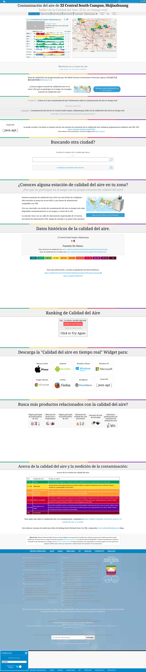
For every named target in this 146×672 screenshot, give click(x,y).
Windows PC (104, 367)
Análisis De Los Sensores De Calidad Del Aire (40, 606)
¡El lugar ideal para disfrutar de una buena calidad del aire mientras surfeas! (82, 627)
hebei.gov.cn (46, 80)
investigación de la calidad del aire (38, 596)
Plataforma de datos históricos (35, 625)
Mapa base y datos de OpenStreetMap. (77, 624)
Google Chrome (42, 384)
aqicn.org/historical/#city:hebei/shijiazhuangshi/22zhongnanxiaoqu (84, 249)
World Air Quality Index (71, 565)
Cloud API (104, 383)
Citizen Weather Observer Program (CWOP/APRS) (73, 645)
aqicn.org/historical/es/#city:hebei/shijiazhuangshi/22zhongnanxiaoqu (72, 273)
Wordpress (83, 384)
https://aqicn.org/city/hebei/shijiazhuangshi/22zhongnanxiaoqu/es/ (73, 114)
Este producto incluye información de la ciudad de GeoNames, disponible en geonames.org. (80, 600)
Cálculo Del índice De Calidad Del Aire (37, 616)
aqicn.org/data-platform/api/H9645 (81, 129)
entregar (90, 663)
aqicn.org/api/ (99, 131)
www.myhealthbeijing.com (109, 554)
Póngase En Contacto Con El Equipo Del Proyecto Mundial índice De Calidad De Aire (40, 589)
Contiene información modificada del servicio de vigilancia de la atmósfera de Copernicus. (80, 613)
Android (62, 367)
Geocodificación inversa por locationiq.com (79, 621)
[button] (81, 22)
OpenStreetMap (106, 51)
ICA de (42, 19)
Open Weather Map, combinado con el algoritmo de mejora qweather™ (81, 604)
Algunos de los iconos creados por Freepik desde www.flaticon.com (80, 617)
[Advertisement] (73, 293)
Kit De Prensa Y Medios (32, 592)
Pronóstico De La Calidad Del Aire (36, 618)
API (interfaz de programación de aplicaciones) (40, 623)
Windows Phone (83, 367)
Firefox (62, 384)
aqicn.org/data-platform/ (73, 276)
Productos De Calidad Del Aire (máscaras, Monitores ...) (41, 621)
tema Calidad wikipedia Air (95, 545)
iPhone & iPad (42, 367)
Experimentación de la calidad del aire (37, 604)
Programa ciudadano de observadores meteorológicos (82, 608)
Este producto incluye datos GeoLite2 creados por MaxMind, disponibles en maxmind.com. (80, 595)
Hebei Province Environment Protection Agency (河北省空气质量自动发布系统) (73, 647)
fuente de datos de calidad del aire (36, 614)
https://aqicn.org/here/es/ (73, 106)
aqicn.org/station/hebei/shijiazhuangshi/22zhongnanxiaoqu (86, 252)
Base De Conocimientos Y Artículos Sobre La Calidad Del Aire (41, 601)
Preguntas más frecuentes (34, 610)
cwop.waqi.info (70, 610)
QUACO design (69, 631)
